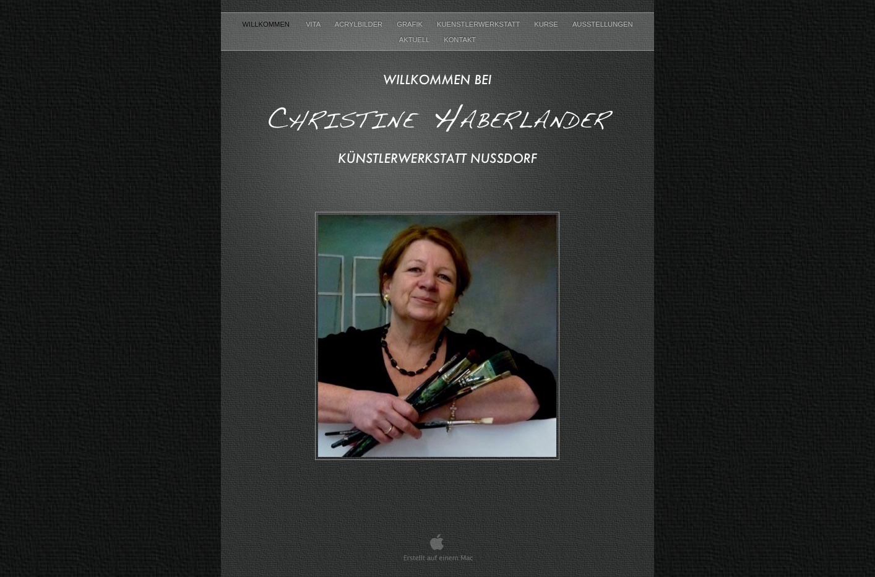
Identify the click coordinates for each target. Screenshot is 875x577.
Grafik (411, 24)
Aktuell (415, 39)
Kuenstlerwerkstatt (479, 24)
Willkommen (267, 24)
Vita (314, 24)
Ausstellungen (602, 24)
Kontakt (460, 39)
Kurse (547, 24)
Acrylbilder (360, 24)
